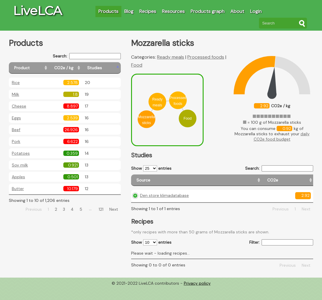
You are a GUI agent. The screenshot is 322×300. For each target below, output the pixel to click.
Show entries (151, 168)
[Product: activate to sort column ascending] (35, 68)
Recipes (147, 11)
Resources (173, 11)
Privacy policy (197, 295)
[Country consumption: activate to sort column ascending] (265, 182)
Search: (87, 56)
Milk (15, 94)
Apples (18, 176)
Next (113, 209)
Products (108, 11)
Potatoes (21, 153)
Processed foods (205, 57)
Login (256, 11)
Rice (16, 82)
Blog (128, 11)
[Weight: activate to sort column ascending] (301, 182)
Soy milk (20, 165)
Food (136, 65)
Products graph (207, 11)
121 (101, 209)
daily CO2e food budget (282, 136)
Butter (18, 188)
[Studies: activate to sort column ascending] (108, 68)
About (237, 11)
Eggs (16, 118)
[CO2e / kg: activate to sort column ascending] (78, 68)
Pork (16, 141)
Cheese (19, 106)
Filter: (281, 255)
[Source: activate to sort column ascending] (158, 182)
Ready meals (170, 57)
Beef (16, 129)
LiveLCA (37, 10)
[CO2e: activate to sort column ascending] (196, 182)
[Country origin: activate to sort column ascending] (224, 182)
